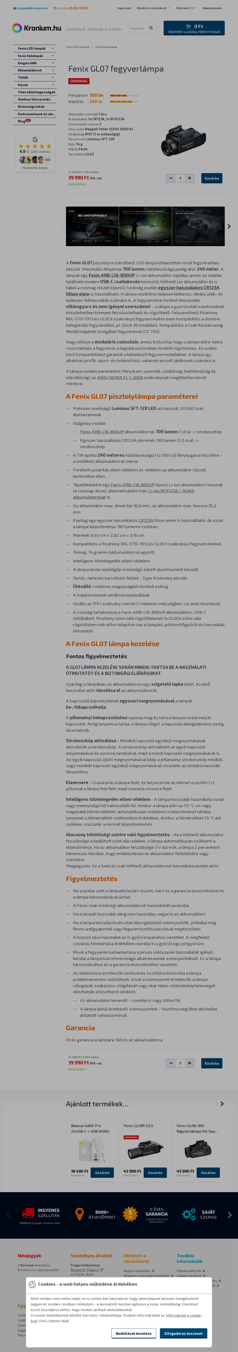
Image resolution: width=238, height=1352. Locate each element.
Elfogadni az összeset (184, 1333)
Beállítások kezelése (134, 1333)
